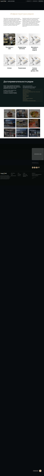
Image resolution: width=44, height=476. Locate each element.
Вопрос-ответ (25, 174)
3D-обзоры (19, 174)
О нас (18, 173)
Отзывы (24, 173)
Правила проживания (35, 175)
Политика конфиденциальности (36, 174)
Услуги (12, 174)
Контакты (19, 175)
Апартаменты (13, 173)
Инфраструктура (13, 175)
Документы (33, 173)
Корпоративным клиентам (25, 176)
